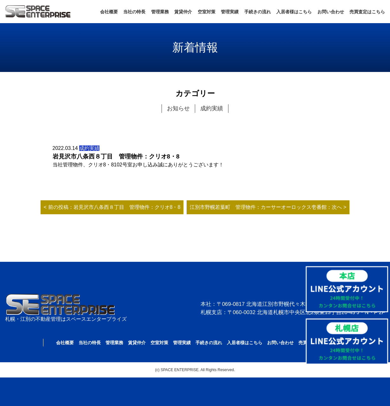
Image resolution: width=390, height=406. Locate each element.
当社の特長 (134, 11)
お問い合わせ (330, 11)
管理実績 (230, 11)
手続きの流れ (257, 11)
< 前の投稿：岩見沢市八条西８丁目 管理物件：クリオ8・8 (112, 207)
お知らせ (178, 108)
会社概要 (109, 11)
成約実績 (211, 108)
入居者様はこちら (294, 11)
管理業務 (160, 11)
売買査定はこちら (367, 11)
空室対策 (206, 11)
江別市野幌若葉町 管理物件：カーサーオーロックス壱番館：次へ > (268, 207)
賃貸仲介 (183, 11)
